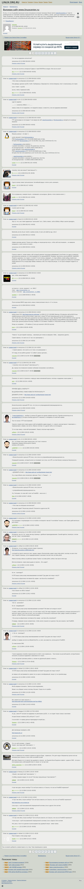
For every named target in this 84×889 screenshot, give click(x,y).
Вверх (80, 880)
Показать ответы (16, 63)
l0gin (13, 496)
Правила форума (12, 880)
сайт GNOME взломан (15, 867)
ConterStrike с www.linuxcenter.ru (58, 869)
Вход (80, 2)
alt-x (13, 71)
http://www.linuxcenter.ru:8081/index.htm (23, 550)
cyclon (13, 162)
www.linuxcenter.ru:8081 (31, 292)
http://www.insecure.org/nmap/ (31, 314)
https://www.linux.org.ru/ (7, 883)
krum (13, 327)
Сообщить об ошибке (7, 881)
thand (13, 185)
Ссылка (5, 33)
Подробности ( (10, 21)
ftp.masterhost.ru (16, 417)
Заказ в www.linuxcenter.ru (56, 867)
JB (12, 278)
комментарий (13, 78)
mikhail (14, 624)
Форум (41, 2)
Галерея (30, 2)
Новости (24, 2)
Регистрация (74, 2)
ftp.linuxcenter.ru (58, 120)
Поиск (50, 2)
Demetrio (20, 28)
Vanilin (14, 838)
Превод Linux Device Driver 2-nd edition (15, 37)
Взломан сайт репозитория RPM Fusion (60, 872)
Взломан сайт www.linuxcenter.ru (21, 9)
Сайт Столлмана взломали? (16, 862)
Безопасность (14, 6)
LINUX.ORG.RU (10, 2)
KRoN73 (14, 539)
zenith (13, 197)
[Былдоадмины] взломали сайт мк (59, 862)
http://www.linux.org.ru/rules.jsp (20, 802)
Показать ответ (16, 73)
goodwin (14, 294)
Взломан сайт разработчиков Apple (18, 869)
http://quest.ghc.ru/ (17, 733)
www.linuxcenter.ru (61, 13)
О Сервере (4, 880)
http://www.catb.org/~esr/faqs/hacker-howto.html (37, 394)
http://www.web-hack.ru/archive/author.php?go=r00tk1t (27, 701)
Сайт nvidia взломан (14, 865)
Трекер (45, 2)
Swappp (14, 661)
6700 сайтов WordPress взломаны (18, 872)
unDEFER (15, 448)
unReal (14, 432)
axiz (13, 381)
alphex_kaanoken (17, 765)
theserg (14, 748)
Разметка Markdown (21, 880)
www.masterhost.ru (18, 415)
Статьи (35, 2)
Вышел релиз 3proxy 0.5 (73, 37)
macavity (14, 24)
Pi (12, 173)
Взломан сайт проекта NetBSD (59, 865)
